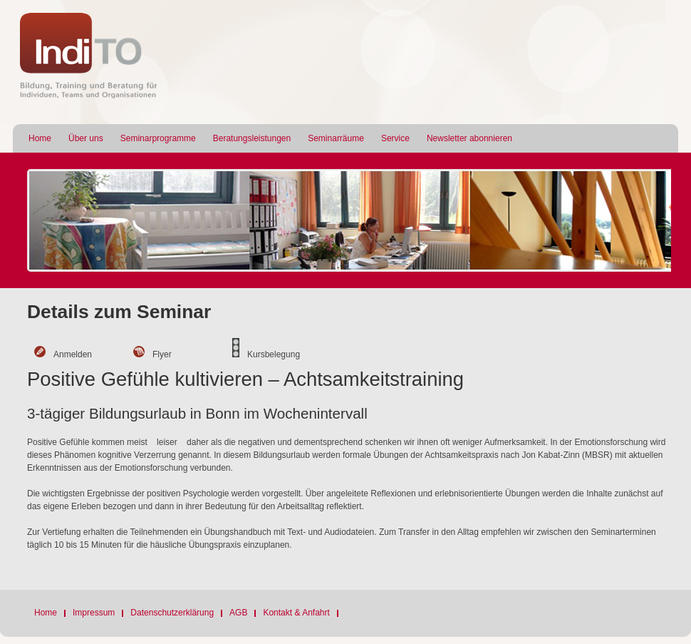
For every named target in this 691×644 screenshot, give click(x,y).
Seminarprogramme (158, 138)
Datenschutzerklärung (172, 613)
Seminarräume (336, 138)
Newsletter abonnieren (469, 138)
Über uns (85, 138)
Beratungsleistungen (252, 138)
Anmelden (72, 354)
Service (395, 138)
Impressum (94, 613)
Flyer (162, 354)
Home (39, 138)
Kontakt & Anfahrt (296, 613)
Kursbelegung (273, 354)
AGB (238, 613)
